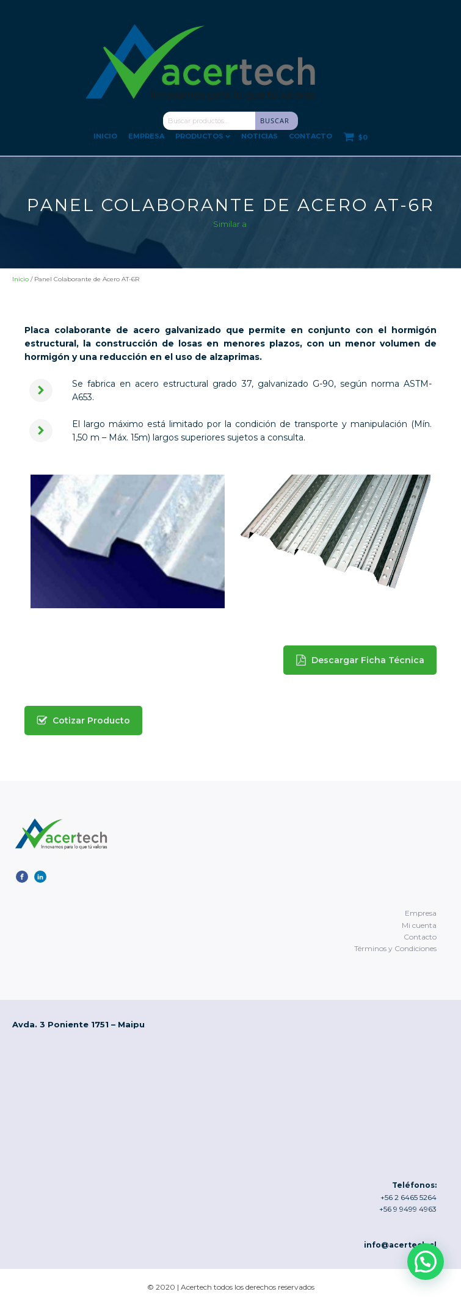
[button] (360, 660)
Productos (202, 136)
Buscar (274, 120)
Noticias (259, 136)
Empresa (146, 136)
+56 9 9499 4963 (408, 1208)
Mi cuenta (419, 925)
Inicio (105, 136)
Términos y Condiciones (395, 948)
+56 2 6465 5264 (408, 1197)
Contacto (310, 136)
